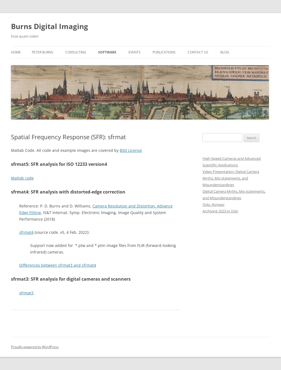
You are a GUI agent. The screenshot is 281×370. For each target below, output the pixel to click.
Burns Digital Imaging (49, 26)
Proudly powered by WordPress (35, 347)
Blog (224, 52)
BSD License (131, 150)
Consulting (75, 52)
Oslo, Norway (213, 204)
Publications (164, 52)
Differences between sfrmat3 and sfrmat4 (57, 265)
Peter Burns (42, 52)
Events (134, 52)
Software (107, 52)
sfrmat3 (26, 292)
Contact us (198, 52)
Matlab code (22, 178)
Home (16, 52)
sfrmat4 (26, 232)
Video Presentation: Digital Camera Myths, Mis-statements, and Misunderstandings (231, 178)
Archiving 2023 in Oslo (220, 211)
